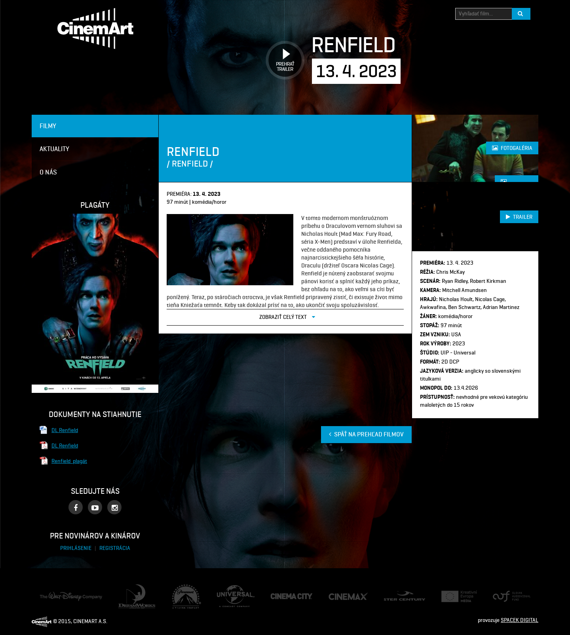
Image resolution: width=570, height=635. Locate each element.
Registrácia (114, 548)
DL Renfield (64, 430)
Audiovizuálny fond (508, 596)
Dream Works (134, 588)
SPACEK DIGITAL (519, 620)
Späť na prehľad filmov (366, 434)
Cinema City (284, 596)
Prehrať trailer (282, 51)
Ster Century (398, 594)
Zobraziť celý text (287, 316)
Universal (228, 589)
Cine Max (339, 596)
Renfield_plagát (69, 461)
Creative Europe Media (456, 596)
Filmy (48, 126)
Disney (47, 595)
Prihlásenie (76, 548)
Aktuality (54, 149)
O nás (48, 172)
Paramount (185, 587)
